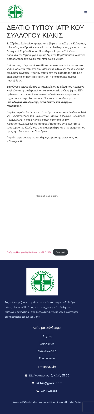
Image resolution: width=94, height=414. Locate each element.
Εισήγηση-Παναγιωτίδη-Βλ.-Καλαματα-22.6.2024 (29, 252)
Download (60, 252)
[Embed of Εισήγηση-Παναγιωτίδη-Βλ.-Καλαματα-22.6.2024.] (47, 196)
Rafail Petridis (75, 402)
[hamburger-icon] (85, 12)
